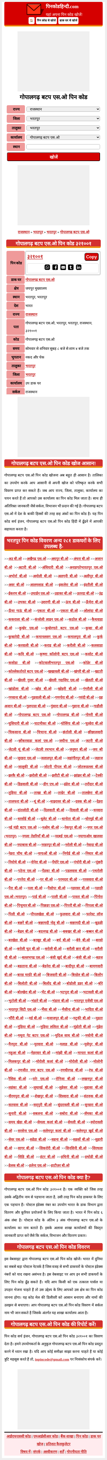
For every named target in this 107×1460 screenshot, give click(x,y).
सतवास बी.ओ (18, 1105)
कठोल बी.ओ (77, 619)
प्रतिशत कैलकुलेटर (58, 1444)
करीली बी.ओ (76, 645)
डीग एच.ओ (50, 784)
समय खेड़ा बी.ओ (20, 1122)
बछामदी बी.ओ (80, 923)
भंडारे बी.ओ (39, 1001)
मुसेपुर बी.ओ (93, 1044)
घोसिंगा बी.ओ (70, 723)
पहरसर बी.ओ (80, 888)
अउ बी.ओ (15, 559)
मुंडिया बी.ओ (26, 1027)
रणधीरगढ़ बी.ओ (71, 1070)
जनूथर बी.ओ (78, 749)
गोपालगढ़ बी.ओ (68, 715)
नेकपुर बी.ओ (73, 827)
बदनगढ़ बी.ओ (47, 931)
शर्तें (61, 1452)
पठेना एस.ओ (27, 871)
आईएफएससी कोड (18, 1436)
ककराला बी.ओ (18, 619)
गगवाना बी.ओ (17, 697)
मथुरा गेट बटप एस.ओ (33, 1035)
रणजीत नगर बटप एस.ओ (36, 1070)
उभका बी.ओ (27, 602)
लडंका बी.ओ (17, 1087)
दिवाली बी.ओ (79, 810)
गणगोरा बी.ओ (64, 697)
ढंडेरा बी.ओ (71, 784)
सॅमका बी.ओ (93, 1113)
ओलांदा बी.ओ (93, 611)
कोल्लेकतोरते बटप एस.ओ (25, 671)
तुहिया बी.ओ (17, 793)
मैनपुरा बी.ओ (17, 1044)
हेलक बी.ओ (16, 1165)
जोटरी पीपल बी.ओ (57, 767)
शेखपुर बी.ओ (44, 1096)
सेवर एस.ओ (16, 1139)
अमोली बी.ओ (42, 576)
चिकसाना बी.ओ (19, 732)
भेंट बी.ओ (48, 992)
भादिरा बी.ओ (94, 1009)
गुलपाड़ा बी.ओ (35, 706)
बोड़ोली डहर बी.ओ (79, 983)
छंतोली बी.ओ (72, 732)
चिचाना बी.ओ (46, 732)
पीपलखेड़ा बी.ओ (42, 914)
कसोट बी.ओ (94, 654)
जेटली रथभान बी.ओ (49, 749)
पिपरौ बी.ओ (72, 905)
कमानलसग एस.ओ (48, 637)
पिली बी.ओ (16, 914)
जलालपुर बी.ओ (51, 758)
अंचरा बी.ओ (81, 559)
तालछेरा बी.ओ (92, 793)
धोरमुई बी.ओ (94, 819)
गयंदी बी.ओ (86, 697)
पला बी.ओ (35, 888)
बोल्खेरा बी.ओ (26, 992)
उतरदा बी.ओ (85, 593)
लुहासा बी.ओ (93, 1087)
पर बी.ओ (46, 879)
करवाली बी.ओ (28, 645)
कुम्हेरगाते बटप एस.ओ (61, 628)
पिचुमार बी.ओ (26, 905)
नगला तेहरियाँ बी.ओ (35, 836)
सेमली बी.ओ (76, 1122)
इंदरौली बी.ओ (93, 585)
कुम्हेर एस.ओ (28, 628)
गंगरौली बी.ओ (93, 689)
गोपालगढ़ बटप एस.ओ (74, 232)
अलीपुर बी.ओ (93, 576)
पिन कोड (82, 1436)
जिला (16, 119)
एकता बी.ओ (45, 611)
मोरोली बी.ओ (78, 1061)
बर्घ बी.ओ (63, 940)
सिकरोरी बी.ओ (49, 1148)
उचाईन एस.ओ (40, 593)
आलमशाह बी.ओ (41, 585)
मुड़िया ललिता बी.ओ (54, 1027)
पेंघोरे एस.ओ (60, 862)
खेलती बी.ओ (94, 680)
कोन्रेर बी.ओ (93, 663)
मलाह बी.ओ (68, 1044)
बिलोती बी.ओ (27, 983)
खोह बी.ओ (43, 689)
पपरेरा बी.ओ (25, 879)
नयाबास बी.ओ (26, 845)
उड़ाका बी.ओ (63, 593)
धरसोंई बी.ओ (26, 819)
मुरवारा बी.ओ (43, 1044)
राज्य (16, 109)
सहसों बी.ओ (81, 1139)
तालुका (16, 128)
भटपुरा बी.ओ (69, 992)
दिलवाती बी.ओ (54, 810)
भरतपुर (38, 232)
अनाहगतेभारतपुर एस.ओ (86, 567)
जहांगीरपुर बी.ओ (78, 758)
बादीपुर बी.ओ (74, 966)
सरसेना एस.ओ (27, 1131)
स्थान (16, 147)
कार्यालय (16, 137)
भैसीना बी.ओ (70, 1009)
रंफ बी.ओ (96, 1070)
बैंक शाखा (67, 1436)
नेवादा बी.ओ (94, 845)
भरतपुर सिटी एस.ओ (22, 1009)
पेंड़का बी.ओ (50, 871)
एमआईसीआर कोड (45, 1436)
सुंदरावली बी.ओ (68, 1105)
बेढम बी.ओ (25, 931)
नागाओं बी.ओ (47, 853)
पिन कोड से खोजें (46, 20)
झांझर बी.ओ (82, 775)
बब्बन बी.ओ (94, 931)
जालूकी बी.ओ (28, 767)
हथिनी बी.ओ (70, 1157)
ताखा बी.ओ (42, 793)
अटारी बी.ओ (27, 567)
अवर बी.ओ (16, 585)
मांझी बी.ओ (64, 1053)
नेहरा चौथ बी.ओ (20, 853)
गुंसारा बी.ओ (59, 706)
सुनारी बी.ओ (17, 1113)
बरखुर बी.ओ (41, 940)
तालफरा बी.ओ (18, 801)
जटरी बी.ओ (94, 741)
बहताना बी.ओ (27, 966)
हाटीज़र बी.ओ (60, 1165)
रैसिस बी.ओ (17, 1079)
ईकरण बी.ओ (17, 593)
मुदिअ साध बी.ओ (67, 1035)
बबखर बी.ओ (72, 931)
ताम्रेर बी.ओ (66, 793)
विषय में (25, 1452)
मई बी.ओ (35, 1018)
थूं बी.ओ (39, 801)
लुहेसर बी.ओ (68, 1087)
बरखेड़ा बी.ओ (17, 940)
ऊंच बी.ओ (72, 602)
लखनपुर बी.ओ (92, 1079)
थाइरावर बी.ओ (60, 801)
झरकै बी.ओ (16, 775)
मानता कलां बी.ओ (90, 1053)
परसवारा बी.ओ (93, 879)
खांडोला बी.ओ (18, 689)
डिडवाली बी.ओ (28, 784)
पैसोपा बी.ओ (56, 888)
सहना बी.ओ (59, 1139)
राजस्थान (24, 232)
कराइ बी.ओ (52, 645)
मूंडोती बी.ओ (82, 1027)
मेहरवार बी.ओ (40, 1053)
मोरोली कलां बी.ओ (49, 1061)
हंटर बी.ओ (47, 1157)
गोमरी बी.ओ (94, 715)
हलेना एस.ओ (37, 1165)
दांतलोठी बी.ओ (28, 810)
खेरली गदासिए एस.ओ (64, 680)
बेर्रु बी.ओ (83, 940)
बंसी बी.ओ (83, 957)
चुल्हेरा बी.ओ (94, 723)
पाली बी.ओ (59, 897)
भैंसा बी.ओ (48, 1009)
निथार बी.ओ (94, 853)
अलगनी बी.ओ (67, 576)
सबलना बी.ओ (43, 1113)
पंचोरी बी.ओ (82, 862)
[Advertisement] (53, 61)
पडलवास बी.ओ (76, 871)
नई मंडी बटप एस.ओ (22, 827)
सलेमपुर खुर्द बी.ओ (89, 1131)
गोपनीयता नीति (77, 1452)
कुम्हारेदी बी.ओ (18, 637)
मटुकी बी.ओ (81, 1018)
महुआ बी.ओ (16, 1053)
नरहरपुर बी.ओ (50, 845)
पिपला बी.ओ (94, 905)
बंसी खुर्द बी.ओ (60, 957)
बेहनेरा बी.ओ (51, 966)
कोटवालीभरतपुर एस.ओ (56, 663)
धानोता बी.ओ (71, 819)
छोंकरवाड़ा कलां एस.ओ (35, 741)
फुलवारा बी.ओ (70, 914)
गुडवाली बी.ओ (40, 697)
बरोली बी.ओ (53, 949)
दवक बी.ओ (83, 801)
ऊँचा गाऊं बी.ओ (19, 611)
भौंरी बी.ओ (15, 1018)
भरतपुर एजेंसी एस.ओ (88, 1001)
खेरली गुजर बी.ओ (30, 680)
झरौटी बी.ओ (60, 775)
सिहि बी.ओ (26, 1157)
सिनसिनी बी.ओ (75, 1148)
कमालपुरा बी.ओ (79, 637)
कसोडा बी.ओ (19, 663)
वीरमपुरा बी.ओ (18, 1096)
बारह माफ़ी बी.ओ (29, 975)
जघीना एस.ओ (69, 741)
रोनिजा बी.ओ (65, 1079)
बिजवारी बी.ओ (56, 975)
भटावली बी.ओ (93, 992)
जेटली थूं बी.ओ (19, 749)
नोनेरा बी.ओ (39, 862)
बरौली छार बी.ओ (78, 949)
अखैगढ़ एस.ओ (36, 559)
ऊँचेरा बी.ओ (94, 602)
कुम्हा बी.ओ (94, 628)
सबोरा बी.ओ (68, 1113)
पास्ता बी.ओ (80, 897)
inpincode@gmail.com (52, 1359)
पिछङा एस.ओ (50, 905)
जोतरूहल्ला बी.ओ (90, 767)
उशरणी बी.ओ (50, 602)
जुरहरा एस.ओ (26, 758)
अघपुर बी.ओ (59, 559)
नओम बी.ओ (50, 827)
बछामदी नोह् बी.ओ (51, 923)
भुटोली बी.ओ (17, 1001)
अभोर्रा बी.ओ (17, 576)
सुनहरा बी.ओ (94, 1105)
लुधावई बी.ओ (43, 1087)
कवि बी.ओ (25, 654)
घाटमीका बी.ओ (44, 723)
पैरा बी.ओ (15, 888)
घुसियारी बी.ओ (18, 723)
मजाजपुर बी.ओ (57, 1018)
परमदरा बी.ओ (67, 879)
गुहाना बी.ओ (80, 706)
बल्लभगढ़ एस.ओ (33, 957)
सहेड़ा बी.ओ (38, 1139)
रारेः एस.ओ (41, 1079)
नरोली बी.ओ (73, 845)
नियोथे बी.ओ (16, 862)
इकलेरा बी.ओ (68, 585)
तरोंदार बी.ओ (94, 784)
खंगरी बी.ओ (82, 671)
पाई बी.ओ (39, 897)
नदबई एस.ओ (64, 836)
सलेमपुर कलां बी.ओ (57, 1131)
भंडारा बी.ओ (60, 1001)
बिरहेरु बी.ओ (80, 975)
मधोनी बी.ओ (94, 1035)
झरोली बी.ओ (38, 775)
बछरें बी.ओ (25, 923)
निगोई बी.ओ (71, 853)
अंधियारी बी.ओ (52, 567)
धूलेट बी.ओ (48, 819)
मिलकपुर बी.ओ (19, 1061)
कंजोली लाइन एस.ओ (49, 619)
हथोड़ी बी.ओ (94, 1157)
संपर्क (37, 1452)
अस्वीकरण (50, 1452)
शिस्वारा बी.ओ (68, 1096)
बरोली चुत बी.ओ (28, 949)
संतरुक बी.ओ (93, 1096)
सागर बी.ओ (26, 1148)
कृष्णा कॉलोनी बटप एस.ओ (59, 654)
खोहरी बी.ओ (67, 689)
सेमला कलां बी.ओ (49, 1122)
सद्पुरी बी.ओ (42, 1105)
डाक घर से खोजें (68, 20)
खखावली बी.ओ (58, 671)
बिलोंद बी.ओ (51, 983)
